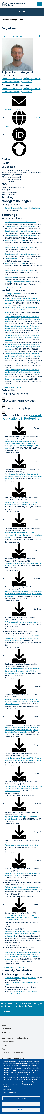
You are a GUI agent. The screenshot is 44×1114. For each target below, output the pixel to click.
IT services (6, 1045)
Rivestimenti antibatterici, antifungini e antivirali (20, 978)
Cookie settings (21, 1098)
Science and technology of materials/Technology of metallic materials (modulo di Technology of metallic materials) (22, 319)
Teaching (8, 197)
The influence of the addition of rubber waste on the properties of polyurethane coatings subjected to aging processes (23, 476)
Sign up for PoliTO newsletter (13, 1053)
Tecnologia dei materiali (13, 294)
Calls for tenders (8, 1042)
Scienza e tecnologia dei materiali (16, 363)
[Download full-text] (19, 428)
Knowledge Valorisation (17, 970)
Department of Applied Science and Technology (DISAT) (21, 80)
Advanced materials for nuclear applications (19, 247)
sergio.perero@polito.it (12, 109)
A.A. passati (11, 288)
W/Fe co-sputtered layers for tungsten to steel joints (22, 622)
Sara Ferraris (27, 992)
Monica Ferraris (28, 982)
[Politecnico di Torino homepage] (13, 4)
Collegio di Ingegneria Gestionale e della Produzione (22, 208)
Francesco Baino (17, 992)
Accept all (21, 1109)
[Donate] (22, 1011)
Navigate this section (22, 36)
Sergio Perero (23, 994)
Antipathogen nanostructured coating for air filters (21, 845)
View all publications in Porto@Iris (22, 417)
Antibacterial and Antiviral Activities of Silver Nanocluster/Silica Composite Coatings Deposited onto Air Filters (23, 535)
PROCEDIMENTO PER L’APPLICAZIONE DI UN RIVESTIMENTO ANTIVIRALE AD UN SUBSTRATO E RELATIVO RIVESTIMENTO (22, 917)
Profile (6, 159)
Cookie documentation (9, 1092)
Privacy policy (7, 1089)
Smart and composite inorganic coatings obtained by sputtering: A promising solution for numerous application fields (22, 934)
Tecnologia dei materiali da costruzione (18, 282)
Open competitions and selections (15, 1038)
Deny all (21, 1104)
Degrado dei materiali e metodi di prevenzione (20, 222)
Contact (5, 1021)
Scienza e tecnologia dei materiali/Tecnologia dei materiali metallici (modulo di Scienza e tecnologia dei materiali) (23, 300)
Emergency (6, 1029)
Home (4, 20)
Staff (9, 20)
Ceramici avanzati (11, 259)
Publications (10, 390)
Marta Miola (14, 994)
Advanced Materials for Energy (15, 240)
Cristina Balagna (17, 982)
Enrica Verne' (33, 994)
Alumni (4, 1049)
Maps (4, 1025)
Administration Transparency (13, 1058)
